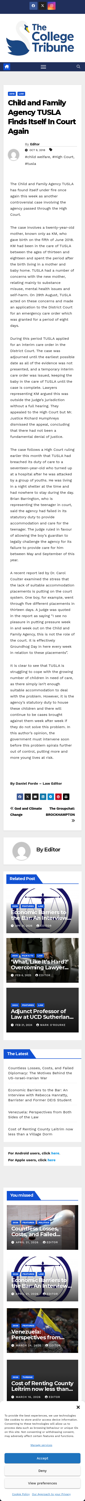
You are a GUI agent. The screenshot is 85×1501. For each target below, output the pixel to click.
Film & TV (27, 955)
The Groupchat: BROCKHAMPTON (60, 814)
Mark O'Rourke (51, 1025)
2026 (15, 906)
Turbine (28, 1377)
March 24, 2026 (29, 1345)
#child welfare (37, 157)
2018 (12, 93)
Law (21, 93)
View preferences (42, 1483)
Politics (44, 1222)
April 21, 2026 (28, 1242)
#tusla (30, 163)
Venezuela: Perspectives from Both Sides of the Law (40, 1337)
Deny (42, 1471)
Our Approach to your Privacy (51, 1494)
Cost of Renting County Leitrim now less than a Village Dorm (42, 1389)
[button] (78, 1406)
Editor (35, 144)
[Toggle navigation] (44, 67)
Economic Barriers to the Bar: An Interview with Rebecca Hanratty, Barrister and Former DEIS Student (40, 1095)
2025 (15, 955)
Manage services (41, 1445)
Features (28, 906)
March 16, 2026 (29, 1397)
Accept (42, 1458)
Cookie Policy (21, 1494)
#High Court (62, 157)
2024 (15, 1005)
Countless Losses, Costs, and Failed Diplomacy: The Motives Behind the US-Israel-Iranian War (40, 1073)
